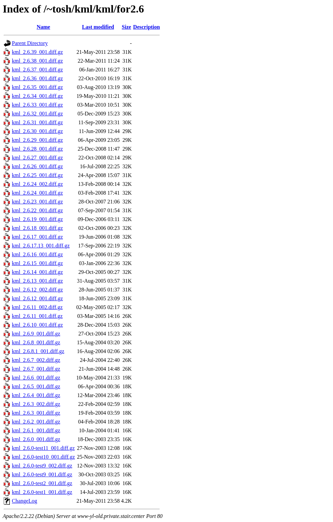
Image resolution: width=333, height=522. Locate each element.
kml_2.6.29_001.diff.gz (37, 140)
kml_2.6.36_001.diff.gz (37, 78)
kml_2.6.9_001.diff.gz (36, 333)
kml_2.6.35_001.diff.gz (37, 87)
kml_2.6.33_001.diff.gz (37, 105)
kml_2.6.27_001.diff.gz (37, 157)
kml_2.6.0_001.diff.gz (36, 439)
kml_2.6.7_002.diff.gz (36, 360)
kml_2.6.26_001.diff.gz (37, 166)
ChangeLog (24, 501)
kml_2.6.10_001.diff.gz (37, 325)
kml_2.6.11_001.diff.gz (37, 316)
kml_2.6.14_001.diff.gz (37, 272)
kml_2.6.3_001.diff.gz (36, 413)
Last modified (98, 27)
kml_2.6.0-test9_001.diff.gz (42, 474)
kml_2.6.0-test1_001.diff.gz (42, 492)
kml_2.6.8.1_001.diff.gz (38, 351)
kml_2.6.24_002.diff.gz (37, 184)
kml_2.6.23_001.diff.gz (37, 201)
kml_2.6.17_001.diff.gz (37, 237)
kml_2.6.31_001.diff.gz (37, 122)
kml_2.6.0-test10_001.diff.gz (43, 457)
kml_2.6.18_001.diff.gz (37, 228)
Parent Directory (30, 43)
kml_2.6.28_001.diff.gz (37, 149)
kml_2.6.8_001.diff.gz (36, 342)
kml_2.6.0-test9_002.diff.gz (42, 466)
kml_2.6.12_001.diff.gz (37, 298)
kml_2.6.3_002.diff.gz (36, 404)
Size (126, 27)
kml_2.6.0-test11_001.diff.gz (43, 448)
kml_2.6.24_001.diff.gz (37, 193)
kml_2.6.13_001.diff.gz (37, 281)
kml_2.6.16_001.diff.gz (37, 254)
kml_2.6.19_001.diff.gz (37, 219)
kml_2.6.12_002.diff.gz (37, 289)
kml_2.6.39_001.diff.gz (37, 52)
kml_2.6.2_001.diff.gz (36, 422)
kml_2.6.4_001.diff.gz (36, 395)
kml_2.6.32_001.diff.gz (37, 113)
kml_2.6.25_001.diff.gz (37, 175)
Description (146, 27)
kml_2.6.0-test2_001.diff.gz (42, 483)
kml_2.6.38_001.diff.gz (37, 61)
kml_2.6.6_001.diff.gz (36, 377)
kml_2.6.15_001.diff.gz (37, 263)
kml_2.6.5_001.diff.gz (36, 386)
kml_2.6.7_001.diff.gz (36, 369)
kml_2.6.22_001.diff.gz (37, 210)
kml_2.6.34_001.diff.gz (37, 96)
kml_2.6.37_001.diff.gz (37, 69)
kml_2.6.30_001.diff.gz (37, 131)
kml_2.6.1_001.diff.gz (36, 430)
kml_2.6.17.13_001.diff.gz (41, 245)
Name (43, 27)
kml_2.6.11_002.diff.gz (37, 307)
